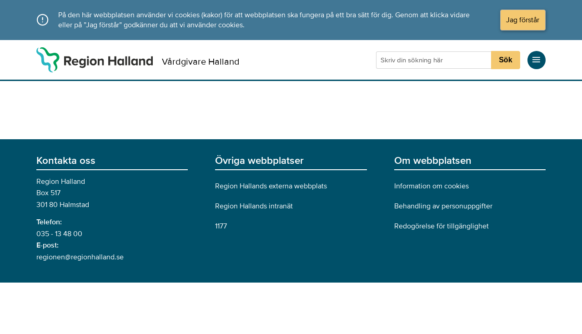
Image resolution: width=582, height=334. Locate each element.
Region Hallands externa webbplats (271, 186)
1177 (221, 226)
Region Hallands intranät (254, 206)
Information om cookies (431, 186)
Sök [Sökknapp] (505, 60)
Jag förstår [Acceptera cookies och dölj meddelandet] (522, 20)
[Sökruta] (434, 60)
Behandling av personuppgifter (443, 206)
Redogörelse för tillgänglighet (441, 226)
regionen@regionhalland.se (80, 257)
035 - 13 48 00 (59, 233)
